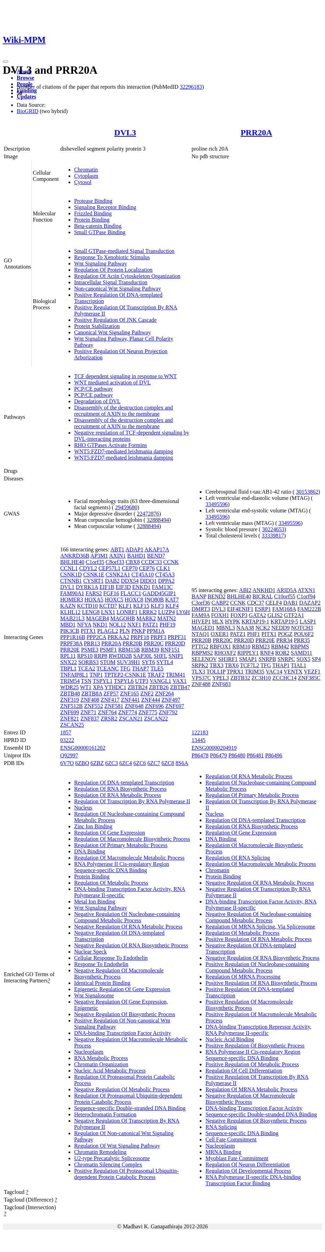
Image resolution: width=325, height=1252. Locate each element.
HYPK (232, 621)
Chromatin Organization (101, 1064)
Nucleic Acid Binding (229, 1039)
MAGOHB (122, 618)
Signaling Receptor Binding (105, 207)
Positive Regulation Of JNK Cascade (115, 320)
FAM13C (162, 587)
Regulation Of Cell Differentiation (243, 1071)
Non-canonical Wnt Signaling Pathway (117, 289)
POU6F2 (304, 634)
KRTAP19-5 (285, 621)
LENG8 (91, 612)
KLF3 (157, 606)
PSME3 (89, 650)
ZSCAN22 (156, 718)
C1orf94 (306, 596)
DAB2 (112, 581)
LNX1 (108, 612)
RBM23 (261, 646)
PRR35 (302, 640)
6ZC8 (167, 763)
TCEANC (107, 668)
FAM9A (200, 615)
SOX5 (303, 659)
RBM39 (150, 650)
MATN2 (166, 618)
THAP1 (281, 665)
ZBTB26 (159, 687)
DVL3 (125, 132)
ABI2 (245, 590)
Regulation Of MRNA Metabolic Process (251, 1089)
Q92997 (69, 755)
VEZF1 (312, 672)
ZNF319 (69, 700)
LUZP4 (166, 612)
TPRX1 (235, 672)
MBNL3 (225, 628)
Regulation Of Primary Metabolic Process (120, 845)
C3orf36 (200, 603)
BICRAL (262, 596)
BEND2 (217, 596)
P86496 (273, 755)
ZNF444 (150, 700)
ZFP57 (111, 693)
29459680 (126, 507)
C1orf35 (95, 562)
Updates (26, 96)
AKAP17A (156, 549)
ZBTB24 (138, 687)
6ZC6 (139, 763)
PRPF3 (158, 637)
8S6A (181, 763)
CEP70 (129, 568)
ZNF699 (69, 712)
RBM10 (241, 646)
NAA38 (245, 628)
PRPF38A (71, 643)
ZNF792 (168, 712)
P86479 (218, 755)
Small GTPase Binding (100, 232)
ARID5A (286, 590)
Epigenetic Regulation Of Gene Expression (122, 989)
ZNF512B (71, 706)
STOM (108, 662)
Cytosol (83, 182)
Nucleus (83, 808)
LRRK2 (148, 612)
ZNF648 (134, 706)
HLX (218, 621)
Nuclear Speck (90, 952)
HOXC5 (114, 600)
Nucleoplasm (88, 1052)
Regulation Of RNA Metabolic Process (117, 795)
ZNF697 (174, 706)
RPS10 (85, 656)
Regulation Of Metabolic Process (111, 883)
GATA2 (257, 615)
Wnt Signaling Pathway (100, 263)
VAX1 (180, 681)
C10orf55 (284, 596)
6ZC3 (111, 763)
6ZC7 (154, 763)
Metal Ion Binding (94, 901)
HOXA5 (94, 600)
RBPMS (300, 646)
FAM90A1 (72, 593)
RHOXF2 (225, 653)
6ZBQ (82, 763)
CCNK (171, 562)
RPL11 (68, 656)
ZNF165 (129, 693)
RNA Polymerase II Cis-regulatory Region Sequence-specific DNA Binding (121, 867)
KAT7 (172, 600)
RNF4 (267, 653)
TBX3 (216, 665)
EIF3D (123, 587)
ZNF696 (154, 706)
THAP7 (140, 668)
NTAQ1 (200, 634)
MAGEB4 (97, 618)
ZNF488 (200, 684)
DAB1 (290, 603)
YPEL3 (220, 678)
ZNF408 (89, 700)
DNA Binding (89, 851)
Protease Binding (93, 201)
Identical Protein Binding (102, 983)
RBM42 (280, 646)
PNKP (138, 631)
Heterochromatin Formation (105, 1114)
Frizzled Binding (93, 213)
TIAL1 (298, 665)
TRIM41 (175, 675)
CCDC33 (151, 562)
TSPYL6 (124, 681)
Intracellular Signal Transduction (111, 282)
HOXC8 (134, 600)
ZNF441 (130, 700)
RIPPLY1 (248, 653)
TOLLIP (215, 672)
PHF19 (167, 625)
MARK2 (146, 618)
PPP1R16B (72, 637)
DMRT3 (200, 609)
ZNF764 (107, 712)
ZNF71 (88, 712)
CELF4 (273, 603)
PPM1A (156, 631)
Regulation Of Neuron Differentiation (247, 1164)
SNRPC (286, 659)
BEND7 (156, 556)
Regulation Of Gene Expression (109, 833)
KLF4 (172, 606)
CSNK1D (71, 574)
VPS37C (201, 678)
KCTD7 (108, 606)
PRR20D (175, 643)
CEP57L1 (109, 568)
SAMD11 (301, 653)
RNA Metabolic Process (101, 1058)
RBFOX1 (220, 646)
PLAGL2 (107, 631)
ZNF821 (69, 718)
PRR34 (284, 640)
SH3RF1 (228, 659)
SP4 (316, 659)
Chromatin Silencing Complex (108, 1164)
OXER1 (220, 634)
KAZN (68, 606)
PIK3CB (69, 631)
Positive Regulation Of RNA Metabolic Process (258, 939)
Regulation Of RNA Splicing (237, 858)
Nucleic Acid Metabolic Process (110, 1071)
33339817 (273, 536)
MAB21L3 (72, 618)
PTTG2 (199, 646)
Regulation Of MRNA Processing (242, 977)
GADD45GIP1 (159, 593)
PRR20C (154, 643)
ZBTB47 (180, 687)
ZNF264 (164, 693)
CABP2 (220, 603)
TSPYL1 (103, 681)
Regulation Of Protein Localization (113, 270)
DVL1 (67, 587)
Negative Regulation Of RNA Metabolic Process (128, 927)
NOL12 (117, 625)
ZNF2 (146, 693)
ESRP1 (263, 609)
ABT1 (117, 549)
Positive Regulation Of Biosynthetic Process (254, 1045)
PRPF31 (177, 637)
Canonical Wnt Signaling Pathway (112, 332)
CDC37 (255, 603)
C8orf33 (115, 562)
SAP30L (142, 656)
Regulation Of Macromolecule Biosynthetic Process (132, 839)
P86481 (255, 755)
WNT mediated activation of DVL (112, 382)
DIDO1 (148, 581)
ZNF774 (127, 712)
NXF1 (134, 625)
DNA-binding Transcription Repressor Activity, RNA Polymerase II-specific (258, 1030)
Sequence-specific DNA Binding (241, 1133)
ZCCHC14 (284, 678)
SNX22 (68, 662)
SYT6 (148, 662)
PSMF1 (108, 650)
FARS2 (94, 593)
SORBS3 (88, 662)
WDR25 (69, 687)
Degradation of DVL (97, 401)
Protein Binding (92, 220)
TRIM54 (70, 681)
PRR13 (92, 643)
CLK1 (163, 568)
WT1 (86, 687)
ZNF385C (309, 678)
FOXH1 (220, 615)
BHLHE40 (72, 562)
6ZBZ (97, 763)
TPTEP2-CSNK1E (125, 675)
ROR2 (282, 653)
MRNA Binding (223, 1152)
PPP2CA (96, 637)
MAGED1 (203, 628)
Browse (25, 78)
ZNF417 (110, 700)
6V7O (67, 763)
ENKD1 (141, 587)
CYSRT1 (93, 581)
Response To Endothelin (101, 964)
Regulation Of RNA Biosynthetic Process (120, 789)
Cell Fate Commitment (230, 1139)
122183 (199, 732)
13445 (198, 740)
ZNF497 (170, 700)
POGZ (285, 634)
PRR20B (132, 643)
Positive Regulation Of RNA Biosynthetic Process (261, 983)
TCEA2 (86, 668)
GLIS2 (275, 615)
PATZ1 (150, 625)
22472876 (148, 514)
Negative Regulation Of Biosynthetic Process (124, 1014)
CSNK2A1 (118, 574)
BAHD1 (136, 556)
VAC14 (274, 672)
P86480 (236, 755)
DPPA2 (166, 581)
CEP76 (147, 568)
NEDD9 (280, 628)
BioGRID (27, 111)
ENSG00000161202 (82, 748)
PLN (124, 631)
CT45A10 (143, 574)
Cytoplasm (86, 176)
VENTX (293, 672)
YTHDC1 (115, 687)
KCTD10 (87, 606)
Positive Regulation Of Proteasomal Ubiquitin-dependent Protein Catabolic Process (126, 1174)
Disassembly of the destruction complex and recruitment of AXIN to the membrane (123, 411)
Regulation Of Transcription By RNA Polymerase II (132, 801)
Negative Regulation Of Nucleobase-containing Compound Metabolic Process (127, 917)
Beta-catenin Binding (97, 226)
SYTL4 (165, 662)
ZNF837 (89, 718)
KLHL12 (70, 612)
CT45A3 (165, 574)
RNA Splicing (221, 1127)
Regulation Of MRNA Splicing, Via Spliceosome (260, 927)
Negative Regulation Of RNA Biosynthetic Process (131, 945)
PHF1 (253, 634)
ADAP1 (134, 549)
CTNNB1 (71, 581)
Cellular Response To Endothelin (111, 958)
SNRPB (267, 659)
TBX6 (232, 665)
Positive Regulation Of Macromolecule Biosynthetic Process (249, 1005)
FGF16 (111, 593)
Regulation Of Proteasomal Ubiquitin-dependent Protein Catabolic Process (128, 1099)
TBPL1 (68, 668)
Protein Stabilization (97, 326)
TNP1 (96, 675)
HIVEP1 (201, 621)
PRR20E (70, 650)
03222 (67, 740)
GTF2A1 (294, 615)
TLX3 (198, 672)
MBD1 (68, 625)
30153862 (307, 492)
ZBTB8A (91, 693)
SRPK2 (199, 665)
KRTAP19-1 (255, 621)
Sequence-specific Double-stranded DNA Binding (129, 1108)
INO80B (154, 600)
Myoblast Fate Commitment (236, 1158)
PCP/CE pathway (93, 389)
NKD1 (100, 625)
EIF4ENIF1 (240, 609)
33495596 (216, 504)
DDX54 (130, 581)
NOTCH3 (302, 628)
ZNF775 (147, 712)
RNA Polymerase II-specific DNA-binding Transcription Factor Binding (253, 1180)
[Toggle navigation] (5, 62)
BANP (198, 596)
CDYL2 (88, 568)
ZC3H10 (261, 678)
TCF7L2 (249, 665)
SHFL (160, 656)
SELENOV (204, 659)
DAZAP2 (309, 603)
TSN (86, 681)
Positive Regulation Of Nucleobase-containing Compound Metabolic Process (257, 967)
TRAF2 (156, 675)
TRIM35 (254, 672)
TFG (125, 668)
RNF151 (170, 650)
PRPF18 (139, 637)
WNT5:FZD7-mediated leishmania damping (123, 451)
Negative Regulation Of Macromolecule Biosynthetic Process (119, 973)
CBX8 (133, 562)
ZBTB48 (70, 693)
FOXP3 (238, 615)
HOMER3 (71, 600)
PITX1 (88, 631)
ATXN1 (306, 590)
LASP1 (308, 621)
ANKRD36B (74, 556)
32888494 (158, 520)
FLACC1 (130, 593)
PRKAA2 (118, 637)
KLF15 (141, 606)
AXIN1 (117, 556)
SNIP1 (175, 656)
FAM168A (284, 609)
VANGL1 (160, 681)
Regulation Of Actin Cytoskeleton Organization (127, 276)
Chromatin (86, 170)
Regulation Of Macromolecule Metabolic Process (129, 858)
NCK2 (262, 628)
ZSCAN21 (130, 718)
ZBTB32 (240, 678)
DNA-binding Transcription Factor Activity (122, 1033)
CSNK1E (93, 574)
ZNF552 (93, 706)
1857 (65, 732)
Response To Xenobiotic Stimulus (112, 257)
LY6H (183, 612)
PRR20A (256, 132)
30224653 (273, 529)
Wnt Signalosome (94, 995)
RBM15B (129, 650)
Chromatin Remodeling (100, 1152)
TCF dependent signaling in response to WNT (125, 376)
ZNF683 (221, 684)
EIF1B (107, 587)
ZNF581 (113, 706)
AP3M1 (99, 556)
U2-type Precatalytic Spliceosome (112, 1158)
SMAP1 (248, 659)
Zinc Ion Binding (93, 826)
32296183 (191, 87)
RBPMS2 (202, 653)
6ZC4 (125, 763)
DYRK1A (87, 587)
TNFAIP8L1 (74, 675)
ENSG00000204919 (214, 748)
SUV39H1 (129, 662)
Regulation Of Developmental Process (248, 1171)
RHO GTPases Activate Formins (110, 445)
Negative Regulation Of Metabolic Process (122, 1089)
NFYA (84, 625)
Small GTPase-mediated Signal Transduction (124, 251)
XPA (98, 687)
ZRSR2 (109, 718)
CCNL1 (69, 568)
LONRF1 (127, 612)
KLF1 (125, 606)
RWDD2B (120, 656)
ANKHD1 (264, 590)
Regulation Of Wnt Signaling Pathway (117, 1146)
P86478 (199, 755)
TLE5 (156, 668)
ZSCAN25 (72, 725)
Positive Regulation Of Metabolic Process (252, 1064)
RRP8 (100, 656)
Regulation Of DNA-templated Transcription (124, 783)
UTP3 (141, 681)
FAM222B (309, 609)
